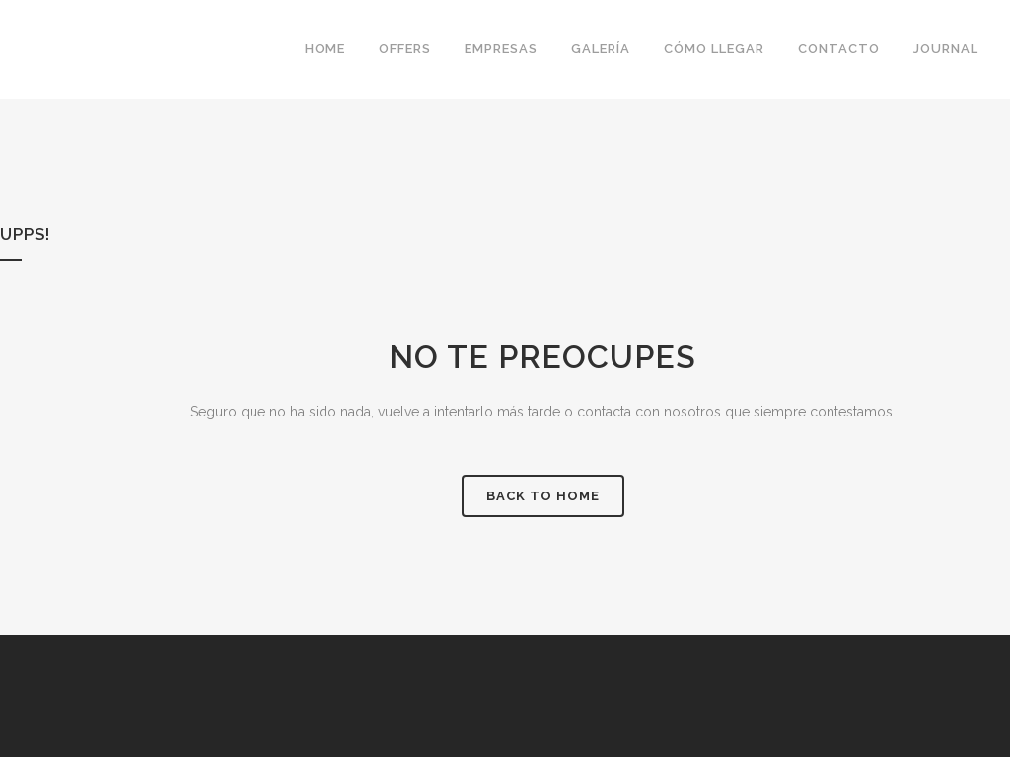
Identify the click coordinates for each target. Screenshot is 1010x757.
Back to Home (543, 496)
